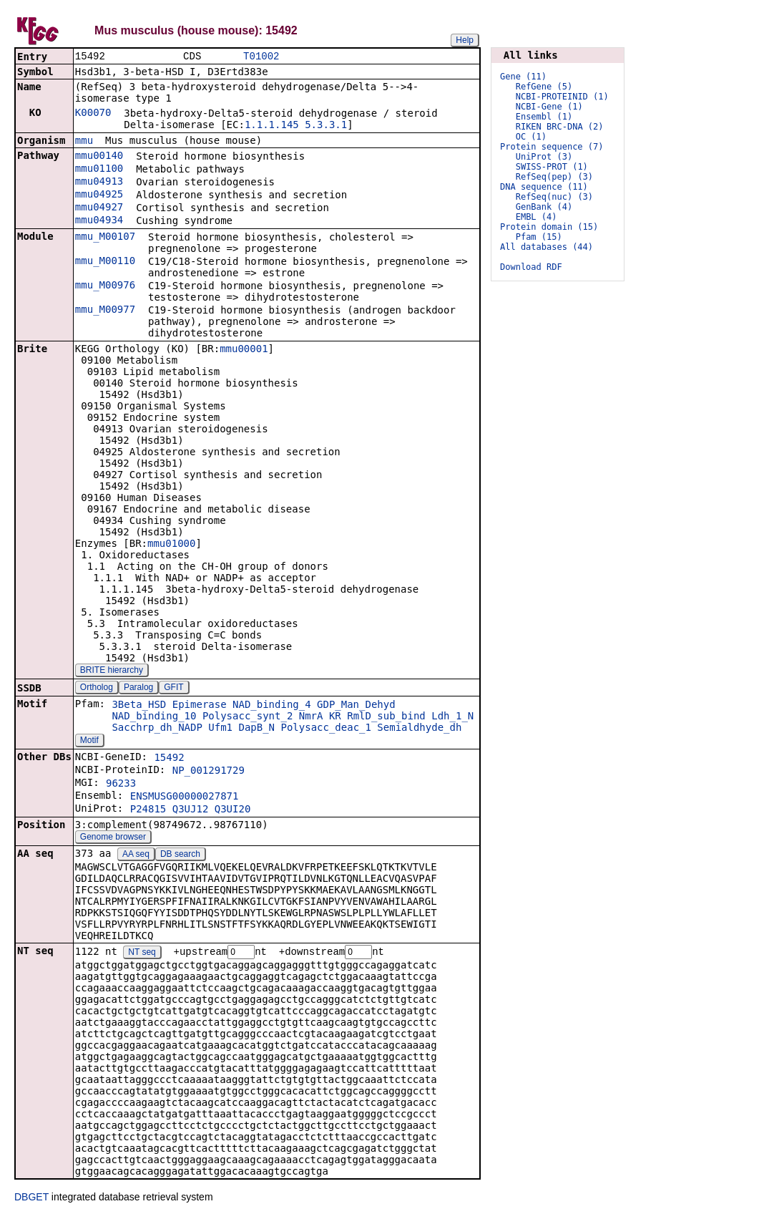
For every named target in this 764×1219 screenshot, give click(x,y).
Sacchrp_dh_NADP (157, 728)
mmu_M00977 (105, 310)
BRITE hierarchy (111, 671)
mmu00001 (244, 350)
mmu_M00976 (105, 286)
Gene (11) (523, 77)
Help (465, 40)
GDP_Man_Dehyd (356, 706)
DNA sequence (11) (544, 187)
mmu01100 (99, 169)
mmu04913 (99, 182)
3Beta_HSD (139, 706)
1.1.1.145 (272, 126)
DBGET (31, 1199)
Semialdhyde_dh (419, 728)
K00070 (93, 114)
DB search (180, 855)
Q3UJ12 (190, 810)
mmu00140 (99, 156)
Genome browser (113, 838)
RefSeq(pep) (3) (554, 177)
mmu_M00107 (105, 237)
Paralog (138, 689)
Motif (89, 742)
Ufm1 (220, 728)
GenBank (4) (544, 207)
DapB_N (256, 728)
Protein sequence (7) (552, 147)
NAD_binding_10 (154, 717)
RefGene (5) (544, 87)
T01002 (261, 57)
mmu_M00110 (105, 262)
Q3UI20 (233, 810)
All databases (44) (546, 247)
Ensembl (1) (544, 117)
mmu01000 (171, 544)
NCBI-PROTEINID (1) (562, 97)
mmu (84, 141)
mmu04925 (99, 195)
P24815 (148, 810)
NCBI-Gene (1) (549, 107)
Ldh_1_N (452, 717)
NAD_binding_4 (271, 706)
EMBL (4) (536, 217)
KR (335, 717)
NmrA (311, 717)
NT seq (141, 954)
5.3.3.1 (326, 126)
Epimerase (199, 706)
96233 (121, 784)
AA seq (136, 855)
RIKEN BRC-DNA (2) (560, 127)
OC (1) (531, 137)
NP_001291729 (208, 771)
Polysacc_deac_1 (325, 728)
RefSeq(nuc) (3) (554, 197)
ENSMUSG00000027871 (184, 797)
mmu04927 (99, 208)
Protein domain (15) (549, 227)
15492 (169, 758)
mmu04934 (99, 221)
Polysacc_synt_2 (247, 717)
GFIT (173, 689)
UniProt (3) (544, 157)
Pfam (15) (539, 237)
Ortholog (96, 689)
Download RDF (531, 267)
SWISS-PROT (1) (552, 167)
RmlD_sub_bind (386, 717)
